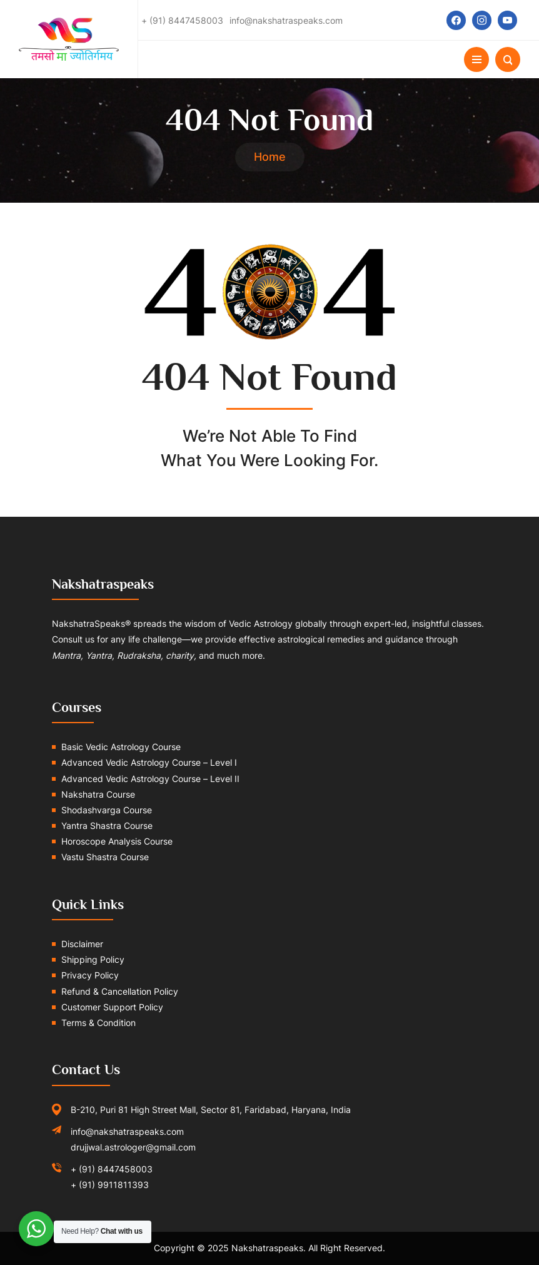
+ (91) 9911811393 (110, 1184)
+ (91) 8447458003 (112, 1169)
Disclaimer (82, 943)
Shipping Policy (92, 959)
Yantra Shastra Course (107, 825)
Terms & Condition (98, 1022)
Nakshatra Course (98, 794)
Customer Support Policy (112, 1007)
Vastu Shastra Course (105, 856)
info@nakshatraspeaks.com (127, 1131)
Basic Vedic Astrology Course (121, 746)
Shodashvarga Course (106, 810)
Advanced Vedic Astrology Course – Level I (149, 762)
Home (270, 156)
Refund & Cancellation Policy (119, 991)
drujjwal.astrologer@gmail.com (133, 1147)
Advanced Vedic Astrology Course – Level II (150, 778)
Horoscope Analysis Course (117, 841)
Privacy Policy (90, 975)
